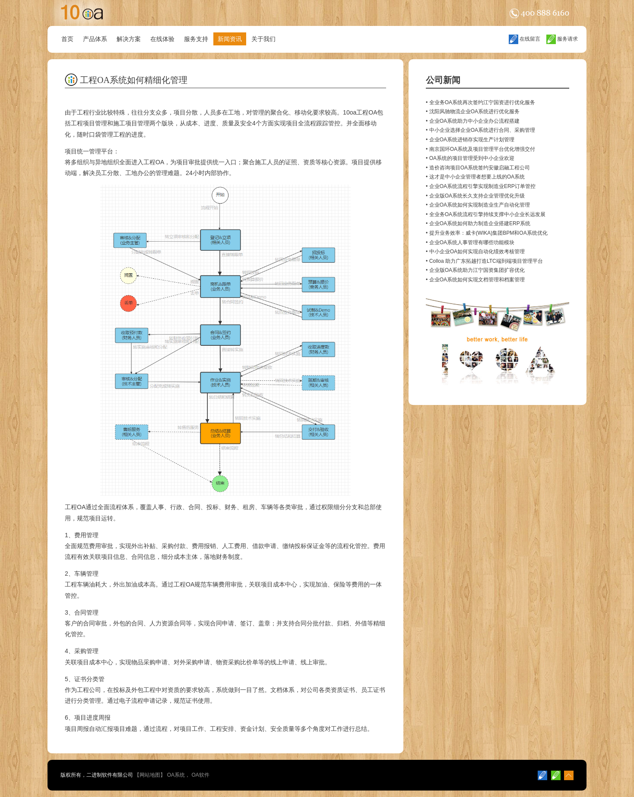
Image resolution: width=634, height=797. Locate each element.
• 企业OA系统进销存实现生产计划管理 (470, 140)
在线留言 (524, 39)
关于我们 (263, 38)
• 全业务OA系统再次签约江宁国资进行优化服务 (480, 102)
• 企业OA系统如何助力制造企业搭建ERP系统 (478, 223)
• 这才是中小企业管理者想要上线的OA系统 (475, 177)
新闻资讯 (230, 38)
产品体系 (95, 38)
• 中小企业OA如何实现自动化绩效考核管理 (475, 252)
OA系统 (176, 775)
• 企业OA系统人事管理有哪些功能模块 (470, 242)
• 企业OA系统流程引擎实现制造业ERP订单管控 (481, 186)
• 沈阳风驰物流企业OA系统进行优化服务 (473, 111)
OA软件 (200, 775)
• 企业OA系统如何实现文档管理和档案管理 (475, 280)
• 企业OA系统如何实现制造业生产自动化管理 (478, 205)
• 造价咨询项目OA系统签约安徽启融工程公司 (478, 168)
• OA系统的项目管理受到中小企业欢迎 (470, 158)
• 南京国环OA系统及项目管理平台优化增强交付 (480, 149)
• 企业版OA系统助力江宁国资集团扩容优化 (475, 270)
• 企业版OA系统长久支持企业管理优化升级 (475, 196)
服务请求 (562, 39)
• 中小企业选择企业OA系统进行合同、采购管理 (480, 130)
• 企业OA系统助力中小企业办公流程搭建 (473, 121)
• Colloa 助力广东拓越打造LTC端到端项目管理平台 (484, 261)
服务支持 (196, 38)
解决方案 (129, 38)
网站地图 (149, 775)
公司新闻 (443, 80)
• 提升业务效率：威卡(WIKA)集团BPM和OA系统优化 (487, 233)
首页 (67, 38)
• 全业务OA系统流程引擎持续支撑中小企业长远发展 (485, 214)
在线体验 (162, 38)
